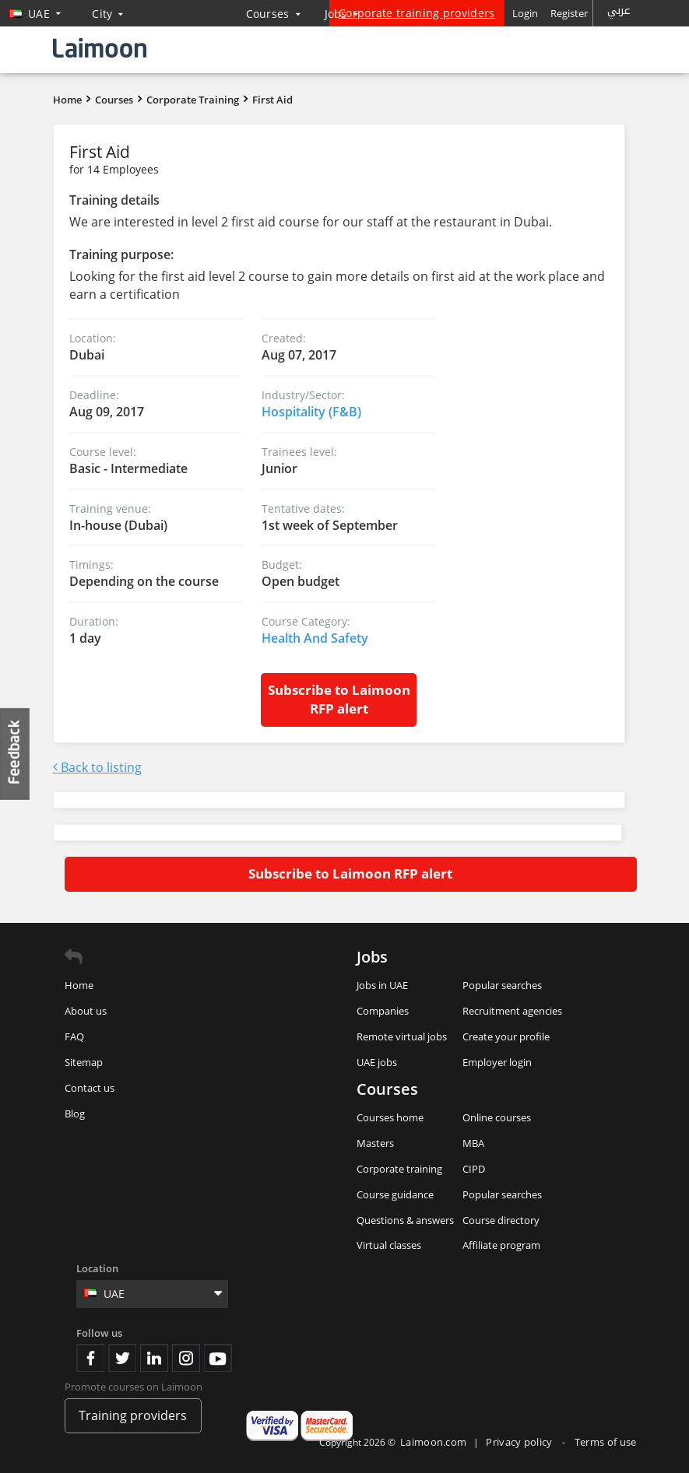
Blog (75, 1114)
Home (67, 100)
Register (569, 13)
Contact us (89, 1088)
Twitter (122, 1358)
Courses (273, 13)
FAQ (74, 1036)
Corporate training (399, 1169)
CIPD (473, 1169)
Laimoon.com (433, 1442)
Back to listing (97, 767)
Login (525, 13)
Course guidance (395, 1194)
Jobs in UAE (382, 985)
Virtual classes (389, 1245)
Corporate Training (192, 100)
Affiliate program (501, 1245)
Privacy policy (520, 1442)
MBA (473, 1143)
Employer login (497, 1062)
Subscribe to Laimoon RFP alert (339, 699)
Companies (383, 1011)
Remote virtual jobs (402, 1036)
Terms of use (606, 1442)
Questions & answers (405, 1220)
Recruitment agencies (512, 1011)
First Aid (272, 100)
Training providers (133, 1415)
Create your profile (506, 1036)
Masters (375, 1143)
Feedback (15, 753)
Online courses (496, 1117)
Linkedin (154, 1358)
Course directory (501, 1220)
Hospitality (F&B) (311, 411)
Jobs (342, 13)
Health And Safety (315, 638)
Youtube (218, 1358)
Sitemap (84, 1062)
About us (86, 1011)
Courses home (390, 1117)
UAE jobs (377, 1062)
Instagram (186, 1358)
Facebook (90, 1358)
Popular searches (502, 985)
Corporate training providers (416, 12)
